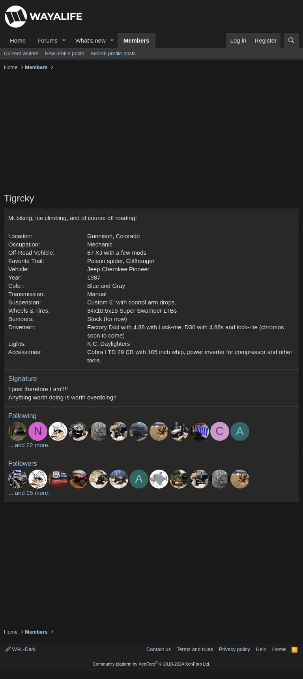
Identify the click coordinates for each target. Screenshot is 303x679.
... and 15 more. (29, 492)
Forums (47, 40)
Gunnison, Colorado (113, 236)
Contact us (158, 649)
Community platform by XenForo (151, 664)
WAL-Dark (21, 649)
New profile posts (64, 53)
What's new (90, 40)
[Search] (291, 40)
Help (261, 649)
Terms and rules (195, 649)
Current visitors (21, 53)
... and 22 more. (29, 445)
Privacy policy (234, 649)
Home (18, 40)
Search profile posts (113, 53)
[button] (63, 40)
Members (136, 40)
